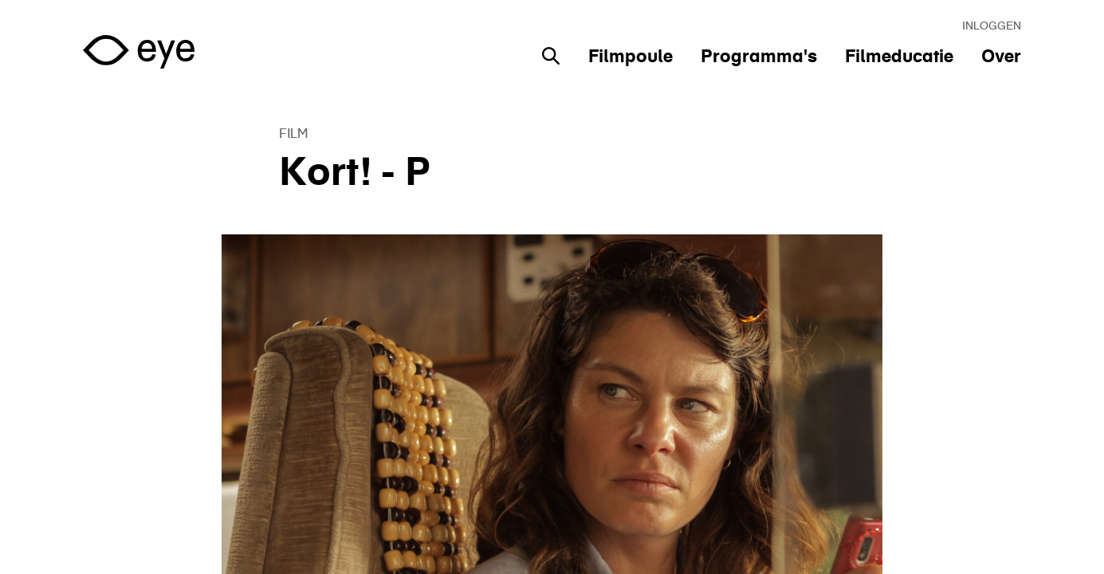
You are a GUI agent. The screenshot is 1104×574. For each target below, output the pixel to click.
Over (1001, 56)
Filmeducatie (899, 56)
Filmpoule (630, 56)
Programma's (759, 56)
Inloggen (991, 25)
